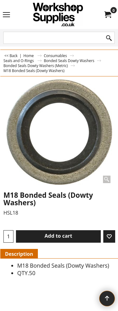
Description (19, 253)
